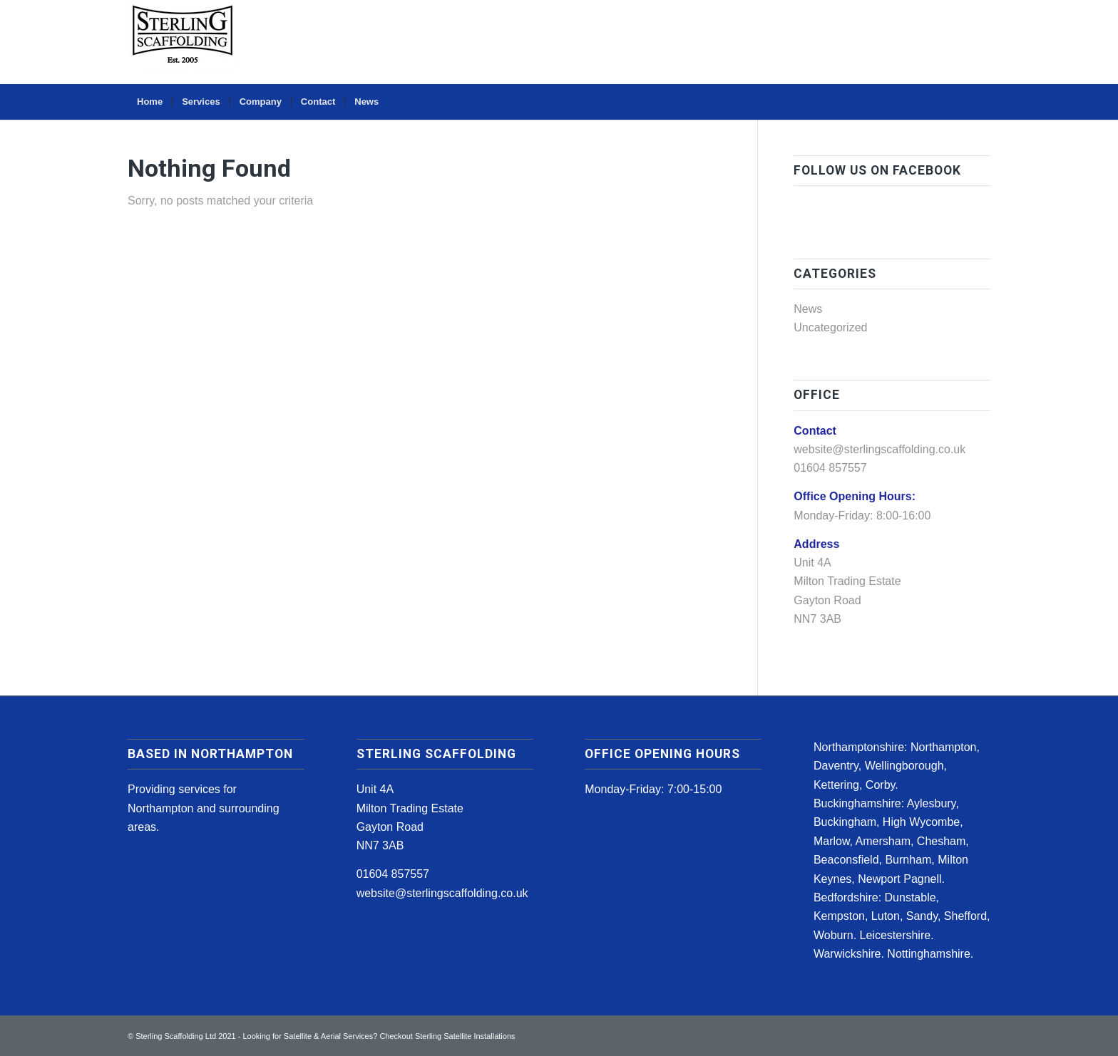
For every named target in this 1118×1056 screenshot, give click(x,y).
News (808, 309)
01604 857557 (393, 874)
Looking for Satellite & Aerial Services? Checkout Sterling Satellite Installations (378, 1036)
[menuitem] (150, 102)
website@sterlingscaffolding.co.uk (879, 449)
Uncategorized (830, 327)
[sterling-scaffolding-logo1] (182, 42)
